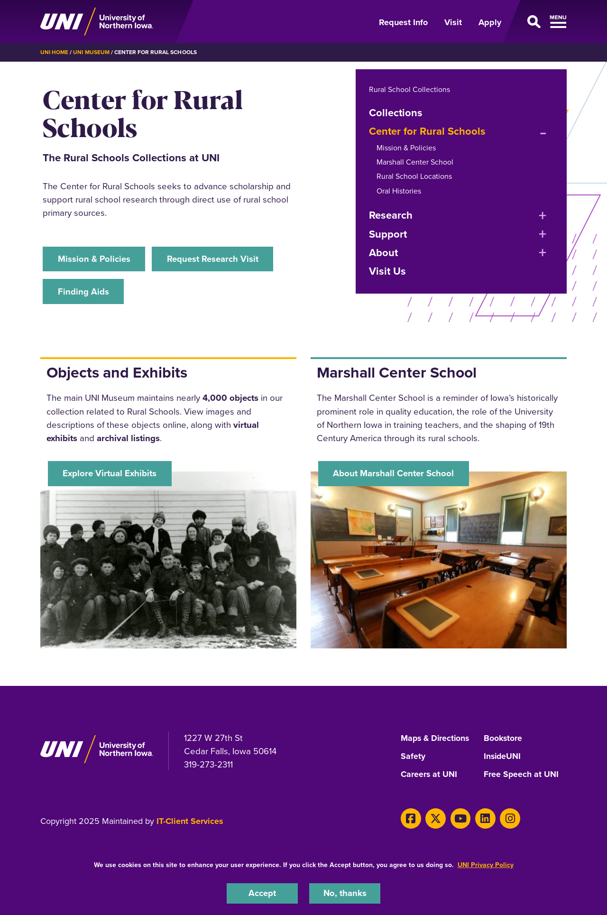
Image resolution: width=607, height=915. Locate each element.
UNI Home (54, 52)
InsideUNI (503, 757)
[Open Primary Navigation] (539, 21)
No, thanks (345, 893)
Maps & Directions (436, 740)
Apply (489, 22)
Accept (262, 893)
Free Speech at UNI (521, 775)
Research (391, 215)
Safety (413, 757)
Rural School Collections (409, 88)
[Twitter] (434, 819)
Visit (453, 22)
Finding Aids (83, 291)
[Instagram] (506, 819)
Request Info (403, 22)
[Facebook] (410, 819)
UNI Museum (91, 52)
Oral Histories (399, 190)
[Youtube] (458, 819)
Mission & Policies (94, 258)
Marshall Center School (415, 161)
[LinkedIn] (482, 819)
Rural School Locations (414, 176)
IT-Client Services (189, 822)
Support (388, 233)
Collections (396, 112)
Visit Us (387, 271)
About (383, 252)
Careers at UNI (429, 775)
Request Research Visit (214, 258)
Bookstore (503, 740)
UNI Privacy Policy (486, 864)
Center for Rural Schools (427, 131)
